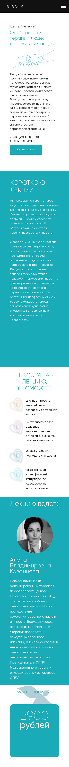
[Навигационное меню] (63, 6)
